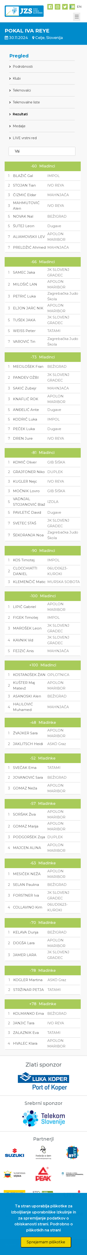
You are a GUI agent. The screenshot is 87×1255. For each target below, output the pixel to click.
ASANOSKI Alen (27, 696)
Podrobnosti (23, 66)
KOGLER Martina (27, 980)
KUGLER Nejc (25, 481)
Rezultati (20, 114)
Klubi (17, 78)
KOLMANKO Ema (28, 1013)
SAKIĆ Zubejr (24, 388)
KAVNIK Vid (23, 640)
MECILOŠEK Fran (28, 366)
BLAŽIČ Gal (23, 175)
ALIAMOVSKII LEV (29, 236)
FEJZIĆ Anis (23, 651)
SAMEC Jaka (24, 272)
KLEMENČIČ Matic (29, 582)
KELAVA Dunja (25, 932)
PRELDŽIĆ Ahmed (29, 247)
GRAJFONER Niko (29, 472)
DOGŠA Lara (24, 943)
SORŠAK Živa (24, 814)
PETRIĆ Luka (24, 296)
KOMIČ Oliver (25, 462)
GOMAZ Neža (25, 788)
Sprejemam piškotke (46, 1242)
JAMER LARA (24, 955)
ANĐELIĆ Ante (26, 409)
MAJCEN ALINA (27, 847)
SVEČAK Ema (24, 767)
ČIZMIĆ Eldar (24, 195)
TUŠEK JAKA (24, 320)
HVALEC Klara (25, 1043)
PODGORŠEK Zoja (29, 837)
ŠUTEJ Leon (23, 226)
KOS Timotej (24, 560)
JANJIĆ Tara (23, 1023)
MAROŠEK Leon (27, 628)
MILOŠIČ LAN (25, 284)
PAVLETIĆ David (27, 512)
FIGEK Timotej (25, 617)
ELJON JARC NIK (28, 308)
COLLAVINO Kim (27, 907)
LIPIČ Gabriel (24, 607)
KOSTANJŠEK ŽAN (29, 674)
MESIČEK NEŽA (27, 874)
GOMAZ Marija (25, 826)
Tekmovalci (22, 90)
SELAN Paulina (26, 884)
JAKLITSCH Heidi (28, 744)
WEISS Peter (24, 331)
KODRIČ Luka (25, 419)
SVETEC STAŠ (24, 523)
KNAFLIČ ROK (25, 399)
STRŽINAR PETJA (28, 989)
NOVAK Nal (23, 216)
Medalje (19, 126)
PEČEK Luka (24, 429)
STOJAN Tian (24, 185)
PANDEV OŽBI (26, 377)
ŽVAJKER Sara (25, 733)
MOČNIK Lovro (26, 491)
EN (79, 6)
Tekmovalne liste (26, 102)
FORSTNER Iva (26, 895)
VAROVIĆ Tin (24, 341)
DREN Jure (23, 438)
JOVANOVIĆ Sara (28, 777)
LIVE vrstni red (25, 138)
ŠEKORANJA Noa (28, 535)
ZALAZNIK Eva (26, 1032)
